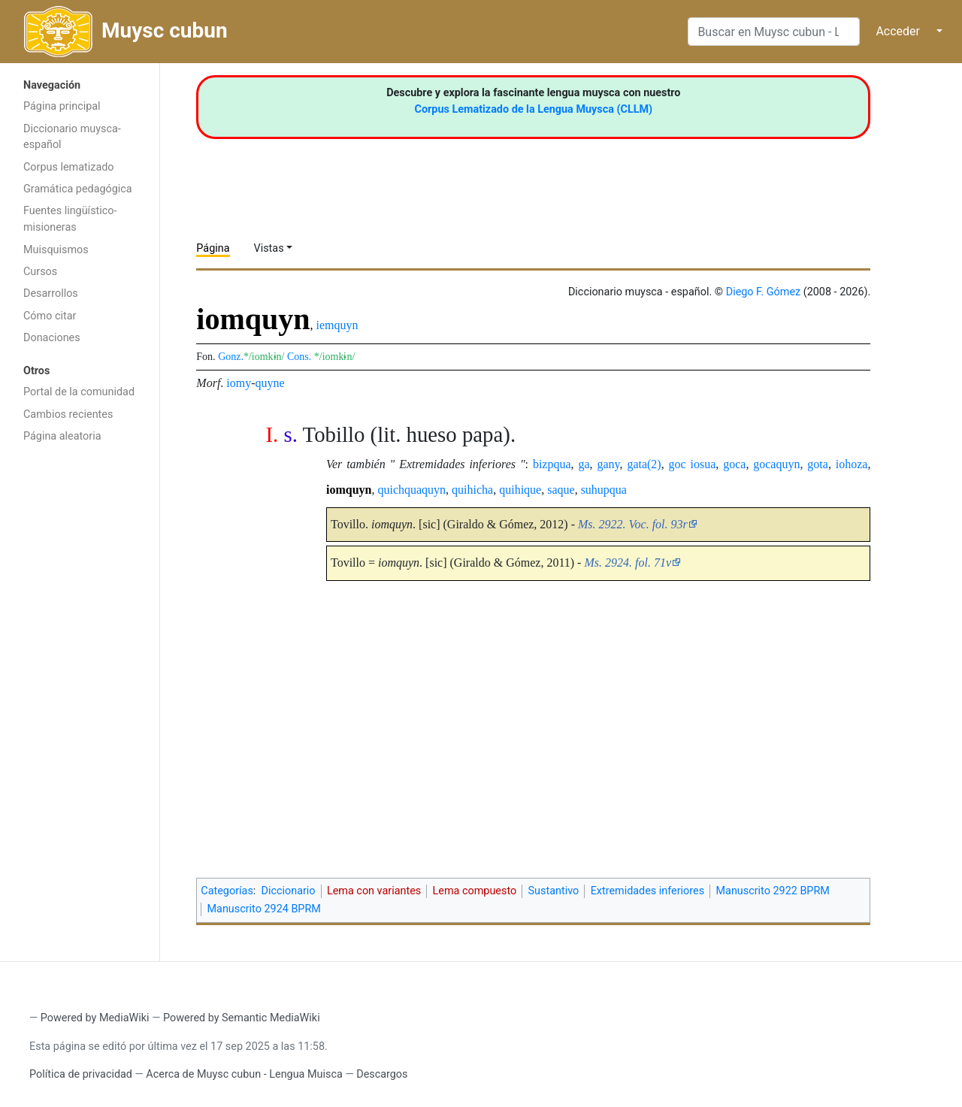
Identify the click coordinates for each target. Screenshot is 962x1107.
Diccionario (289, 891)
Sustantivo (553, 891)
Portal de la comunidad (79, 392)
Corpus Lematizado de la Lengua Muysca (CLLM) (534, 109)
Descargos (381, 1074)
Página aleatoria (62, 436)
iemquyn (337, 325)
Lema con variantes (374, 891)
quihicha (472, 489)
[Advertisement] (79, 689)
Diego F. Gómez (763, 292)
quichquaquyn (411, 489)
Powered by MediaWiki (95, 1018)
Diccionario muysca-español (72, 137)
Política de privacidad (80, 1074)
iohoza (852, 464)
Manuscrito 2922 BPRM (773, 891)
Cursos (40, 271)
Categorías (227, 891)
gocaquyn (776, 464)
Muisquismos (56, 249)
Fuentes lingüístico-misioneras (70, 219)
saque (560, 489)
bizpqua (552, 464)
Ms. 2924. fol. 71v (627, 562)
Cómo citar (49, 316)
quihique (520, 489)
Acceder (898, 31)
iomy (238, 383)
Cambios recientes (68, 414)
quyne (270, 383)
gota (817, 464)
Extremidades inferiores (648, 891)
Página (212, 248)
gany (608, 464)
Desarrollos (50, 293)
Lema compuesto (475, 891)
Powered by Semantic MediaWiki (241, 1018)
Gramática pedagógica (77, 189)
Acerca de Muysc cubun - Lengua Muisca (244, 1074)
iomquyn (348, 489)
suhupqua (604, 489)
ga (583, 464)
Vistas (269, 248)
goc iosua (692, 464)
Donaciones (51, 337)
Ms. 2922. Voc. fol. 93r (633, 524)
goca (734, 464)
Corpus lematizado (68, 167)
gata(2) (644, 464)
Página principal (62, 106)
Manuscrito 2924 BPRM (264, 909)
